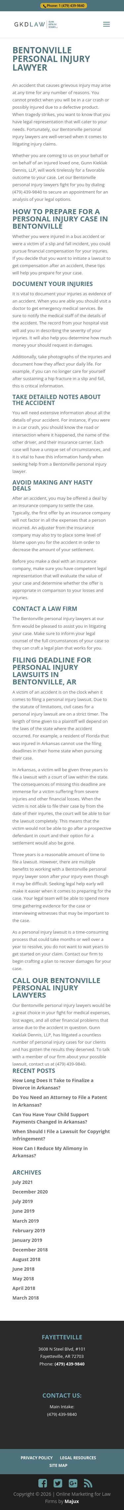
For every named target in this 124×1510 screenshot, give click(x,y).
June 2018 (24, 1269)
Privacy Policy (37, 1458)
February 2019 (29, 1230)
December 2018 (30, 1250)
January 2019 (27, 1240)
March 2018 (26, 1298)
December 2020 (30, 1192)
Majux (71, 1501)
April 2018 (24, 1288)
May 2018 (23, 1278)
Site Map (58, 1465)
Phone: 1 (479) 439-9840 (66, 5)
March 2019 (26, 1221)
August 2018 (27, 1259)
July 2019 (23, 1201)
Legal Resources (78, 1458)
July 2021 (23, 1182)
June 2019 (24, 1211)
